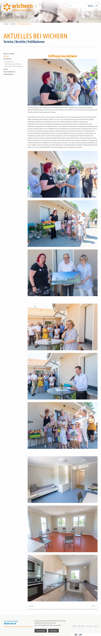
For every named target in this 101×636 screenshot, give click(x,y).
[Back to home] (18, 6)
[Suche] (77, 6)
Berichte (13, 24)
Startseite (6, 24)
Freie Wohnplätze (9, 72)
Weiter (94, 606)
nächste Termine (8, 54)
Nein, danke (53, 631)
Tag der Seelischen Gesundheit (13, 66)
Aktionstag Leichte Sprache (12, 64)
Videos (5, 69)
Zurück (30, 606)
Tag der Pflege (8, 62)
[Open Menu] (93, 6)
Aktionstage (7, 59)
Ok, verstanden (41, 631)
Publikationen (8, 74)
